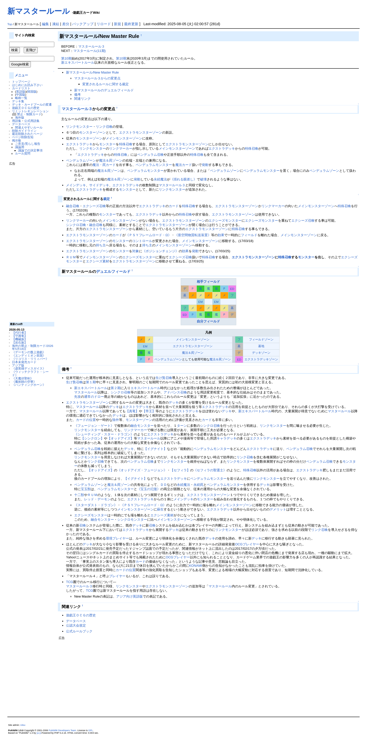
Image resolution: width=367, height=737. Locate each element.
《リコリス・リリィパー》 (30, 358)
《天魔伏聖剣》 (22, 378)
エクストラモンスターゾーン (140, 132)
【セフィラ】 (180, 470)
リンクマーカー (120, 148)
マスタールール (85, 392)
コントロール (142, 241)
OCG (239, 544)
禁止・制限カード (29, 114)
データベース (21, 124)
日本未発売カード (24, 362)
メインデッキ (76, 185)
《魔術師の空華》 (24, 381)
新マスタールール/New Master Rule (92, 72)
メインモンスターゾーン (124, 138)
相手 (200, 282)
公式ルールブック (79, 631)
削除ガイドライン (24, 130)
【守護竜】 (19, 335)
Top (9, 24)
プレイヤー (120, 538)
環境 (109, 538)
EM (200, 301)
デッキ (174, 402)
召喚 (82, 525)
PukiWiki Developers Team (62, 730)
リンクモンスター (79, 127)
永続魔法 (160, 179)
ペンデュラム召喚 (150, 155)
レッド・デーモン (97, 499)
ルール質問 (22, 153)
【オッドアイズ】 (120, 438)
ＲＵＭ (71, 257)
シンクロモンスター (132, 519)
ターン (182, 426)
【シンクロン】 (92, 438)
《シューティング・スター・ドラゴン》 (104, 434)
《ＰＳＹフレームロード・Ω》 (148, 235)
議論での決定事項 (30, 150)
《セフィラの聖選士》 (210, 470)
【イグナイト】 (155, 449)
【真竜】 (132, 411)
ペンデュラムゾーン (81, 160)
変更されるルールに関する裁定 (105, 84)
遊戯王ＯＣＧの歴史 (26, 107)
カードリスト (21, 88)
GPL (90, 730)
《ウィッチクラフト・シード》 (30, 373)
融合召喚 (72, 206)
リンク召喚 (104, 127)
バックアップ (83, 24)
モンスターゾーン (92, 132)
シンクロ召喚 (76, 225)
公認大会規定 (76, 625)
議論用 (19, 147)
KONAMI (195, 566)
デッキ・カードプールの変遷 (32, 104)
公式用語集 (32, 120)
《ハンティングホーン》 (29, 384)
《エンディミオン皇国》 (29, 355)
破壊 (203, 179)
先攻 (77, 397)
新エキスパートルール (77, 62)
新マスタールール (38, 11)
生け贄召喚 (163, 378)
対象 (135, 251)
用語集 (16, 120)
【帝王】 (148, 411)
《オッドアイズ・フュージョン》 (142, 470)
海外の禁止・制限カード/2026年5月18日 (32, 347)
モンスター (107, 144)
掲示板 (16, 140)
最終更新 (131, 24)
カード (174, 206)
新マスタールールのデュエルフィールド (104, 90)
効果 (221, 235)
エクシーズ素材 (97, 261)
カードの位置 (86, 420)
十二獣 (79, 495)
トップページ (21, 81)
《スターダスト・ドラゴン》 (95, 505)
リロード (104, 24)
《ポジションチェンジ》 (160, 251)
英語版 (20, 91)
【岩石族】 (19, 342)
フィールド (249, 235)
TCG (69, 582)
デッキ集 (18, 101)
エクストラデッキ (79, 144)
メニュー (21, 75)
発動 (205, 165)
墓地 (261, 346)
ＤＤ (163, 485)
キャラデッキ (227, 438)
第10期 (66, 58)
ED (232, 288)
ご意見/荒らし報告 (27, 143)
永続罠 (198, 485)
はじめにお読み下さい (27, 85)
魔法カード (183, 165)
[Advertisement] (29, 241)
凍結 (55, 24)
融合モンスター (142, 426)
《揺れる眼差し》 (183, 179)
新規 (117, 24)
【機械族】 (19, 339)
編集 (45, 24)
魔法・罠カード (104, 165)
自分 (200, 321)
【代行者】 (19, 332)
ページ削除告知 (22, 137)
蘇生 (160, 509)
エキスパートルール (145, 388)
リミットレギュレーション (30, 111)
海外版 (19, 117)
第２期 (116, 388)
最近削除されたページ (27, 133)
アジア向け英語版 (129, 596)
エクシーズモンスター (225, 220)
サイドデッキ (99, 185)
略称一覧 (21, 98)
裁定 (106, 199)
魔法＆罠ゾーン (110, 160)
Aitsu (22, 725)
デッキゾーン (261, 352)
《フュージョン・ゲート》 (94, 426)
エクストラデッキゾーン (261, 359)
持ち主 (101, 245)
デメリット (278, 509)
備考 (77, 94)
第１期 (91, 382)
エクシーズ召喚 (94, 206)
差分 (65, 24)
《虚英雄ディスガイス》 (29, 368)
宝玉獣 (86, 489)
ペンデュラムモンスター (154, 165)
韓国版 (31, 91)
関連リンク (82, 99)
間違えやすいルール (29, 127)
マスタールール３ (91, 46)
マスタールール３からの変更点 (97, 78)
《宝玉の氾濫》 (148, 489)
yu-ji (39, 733)
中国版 (20, 94)
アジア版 (18, 365)
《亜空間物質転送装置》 (193, 235)
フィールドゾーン (261, 339)
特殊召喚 (125, 144)
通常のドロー (94, 397)
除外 (115, 420)
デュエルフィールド (113, 271)
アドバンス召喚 (175, 392)
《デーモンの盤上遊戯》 (29, 352)
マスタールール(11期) (89, 51)
